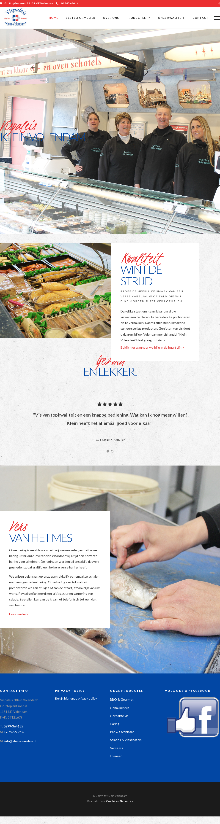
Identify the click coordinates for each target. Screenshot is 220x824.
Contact (200, 17)
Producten (136, 17)
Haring (114, 724)
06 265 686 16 (67, 3)
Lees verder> (18, 615)
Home (53, 17)
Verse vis (116, 749)
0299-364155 (13, 727)
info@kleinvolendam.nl (20, 742)
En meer (116, 757)
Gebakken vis (119, 708)
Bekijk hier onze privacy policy (76, 699)
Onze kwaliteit (171, 17)
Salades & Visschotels (126, 740)
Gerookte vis (119, 716)
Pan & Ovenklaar (122, 732)
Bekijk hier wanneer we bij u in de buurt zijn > (152, 348)
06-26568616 (14, 733)
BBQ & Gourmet (122, 700)
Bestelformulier (80, 17)
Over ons (111, 17)
